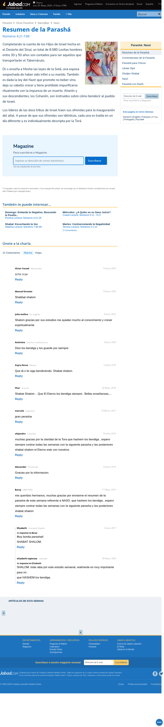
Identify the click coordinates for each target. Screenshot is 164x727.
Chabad (42, 673)
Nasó (57, 23)
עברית (155, 117)
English (136, 117)
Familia (56, 14)
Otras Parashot (24, 23)
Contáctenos (156, 684)
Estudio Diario (56, 649)
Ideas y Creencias (39, 14)
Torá (84, 675)
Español (149, 4)
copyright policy (24, 191)
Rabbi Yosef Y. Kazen (63, 675)
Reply (19, 279)
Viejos (38, 252)
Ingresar (78, 4)
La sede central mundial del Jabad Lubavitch (103, 673)
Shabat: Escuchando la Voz (21, 224)
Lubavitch (50, 673)
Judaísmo (20, 14)
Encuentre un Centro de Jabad (120, 4)
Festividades (94, 644)
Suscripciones (56, 652)
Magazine (27, 647)
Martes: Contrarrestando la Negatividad (86, 224)
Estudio (6, 14)
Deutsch (127, 117)
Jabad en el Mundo (125, 649)
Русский (140, 119)
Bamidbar (43, 23)
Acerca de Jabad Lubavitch (129, 644)
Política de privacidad (137, 684)
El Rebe (120, 647)
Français (146, 117)
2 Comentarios (70, 230)
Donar (140, 4)
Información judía (104, 675)
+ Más (69, 14)
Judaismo (91, 675)
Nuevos (28, 252)
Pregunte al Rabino (94, 4)
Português (129, 119)
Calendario (54, 647)
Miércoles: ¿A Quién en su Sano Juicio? (87, 212)
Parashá (7, 23)
